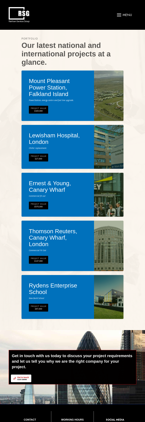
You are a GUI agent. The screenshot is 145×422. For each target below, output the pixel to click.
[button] (124, 15)
